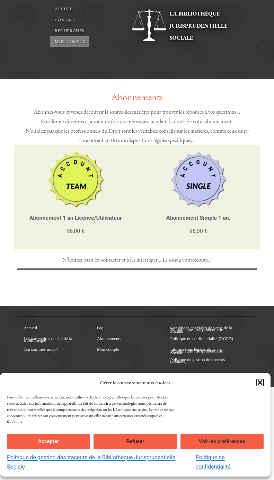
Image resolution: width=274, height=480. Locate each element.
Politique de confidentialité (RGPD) (201, 339)
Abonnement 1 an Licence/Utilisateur (75, 218)
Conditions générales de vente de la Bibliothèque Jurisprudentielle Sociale (201, 329)
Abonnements (109, 339)
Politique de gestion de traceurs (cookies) (197, 361)
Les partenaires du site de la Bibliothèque (48, 339)
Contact (66, 20)
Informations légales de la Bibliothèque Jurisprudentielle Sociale (196, 351)
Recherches (69, 31)
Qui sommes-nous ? (41, 349)
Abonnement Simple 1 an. (198, 218)
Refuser (135, 441)
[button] (260, 382)
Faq (100, 328)
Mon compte (70, 41)
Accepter (48, 441)
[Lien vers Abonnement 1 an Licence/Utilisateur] (76, 179)
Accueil (64, 9)
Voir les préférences (222, 441)
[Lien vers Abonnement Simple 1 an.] (198, 179)
